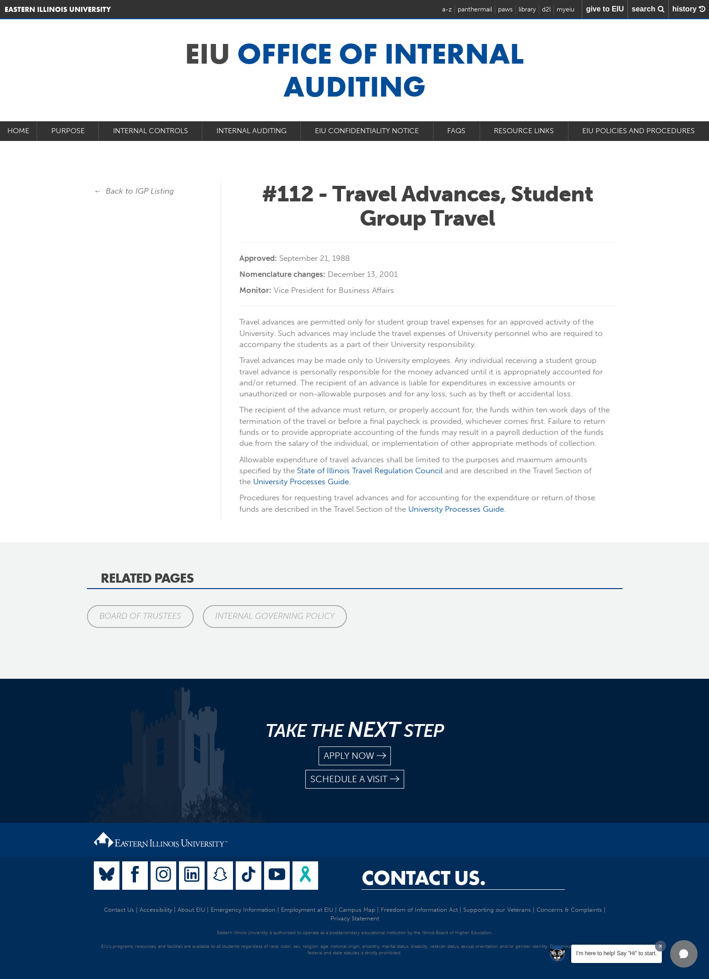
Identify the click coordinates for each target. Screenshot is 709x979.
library (527, 9)
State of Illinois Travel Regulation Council (370, 470)
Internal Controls (150, 130)
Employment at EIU (307, 909)
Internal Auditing (251, 130)
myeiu (565, 9)
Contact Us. (424, 878)
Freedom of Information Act (419, 909)
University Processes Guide (301, 481)
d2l (546, 9)
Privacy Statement (354, 918)
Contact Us (119, 909)
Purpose (68, 130)
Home (18, 130)
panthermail (475, 9)
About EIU (191, 909)
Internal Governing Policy (275, 616)
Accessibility (156, 909)
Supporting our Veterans (497, 909)
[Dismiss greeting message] (660, 946)
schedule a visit (354, 779)
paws (505, 9)
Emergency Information (243, 909)
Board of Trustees (140, 616)
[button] (684, 954)
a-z (447, 9)
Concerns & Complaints (569, 909)
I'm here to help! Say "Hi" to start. (616, 953)
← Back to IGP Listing (134, 190)
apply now (355, 756)
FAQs (456, 130)
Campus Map (357, 909)
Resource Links (524, 130)
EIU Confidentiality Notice (367, 130)
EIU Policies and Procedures (638, 130)
